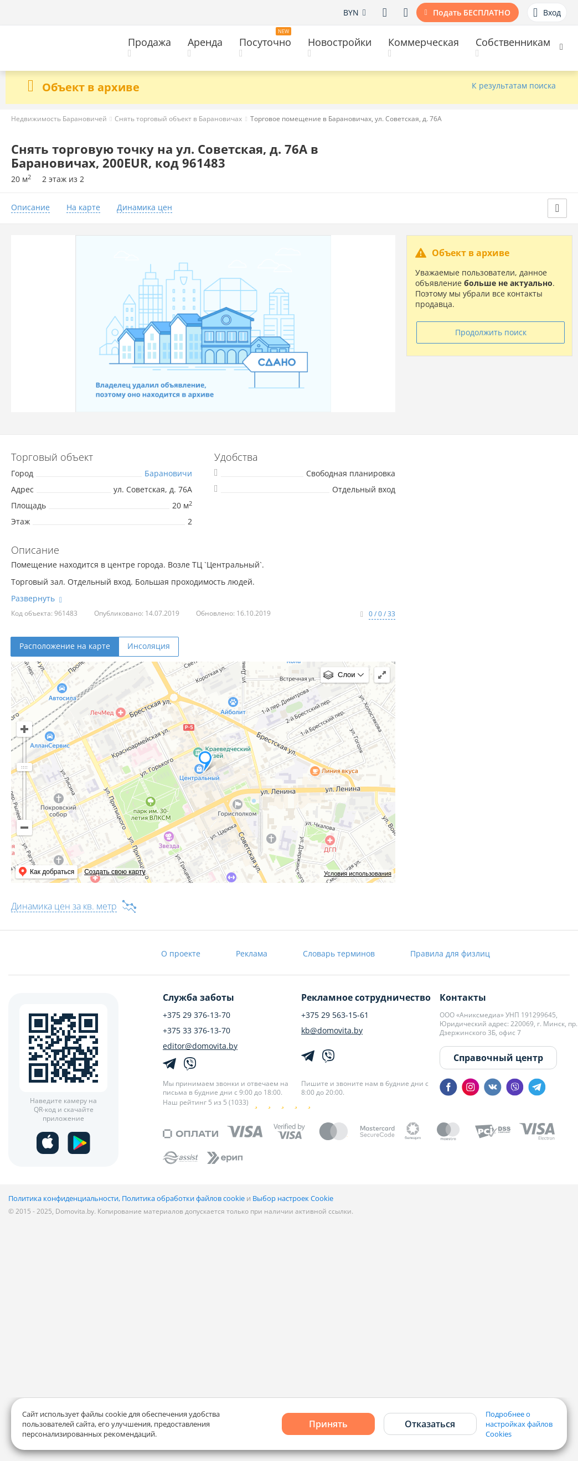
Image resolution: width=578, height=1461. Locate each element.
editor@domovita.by (200, 1046)
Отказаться (430, 1424)
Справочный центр (498, 1058)
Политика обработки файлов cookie (183, 1198)
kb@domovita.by (332, 1030)
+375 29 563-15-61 (335, 1015)
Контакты (463, 997)
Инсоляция (148, 646)
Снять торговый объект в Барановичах (178, 118)
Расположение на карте (64, 646)
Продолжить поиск (491, 332)
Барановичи (168, 473)
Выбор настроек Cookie (292, 1198)
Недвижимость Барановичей (59, 118)
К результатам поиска (514, 86)
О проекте (180, 953)
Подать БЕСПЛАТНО (471, 12)
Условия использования (357, 873)
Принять (328, 1424)
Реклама (251, 953)
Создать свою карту (114, 872)
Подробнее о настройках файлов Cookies (519, 1424)
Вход (547, 13)
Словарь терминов (339, 953)
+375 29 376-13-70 (196, 1015)
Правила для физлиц (450, 953)
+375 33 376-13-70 (196, 1030)
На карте (83, 207)
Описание (30, 207)
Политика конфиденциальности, (65, 1198)
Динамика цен (144, 207)
